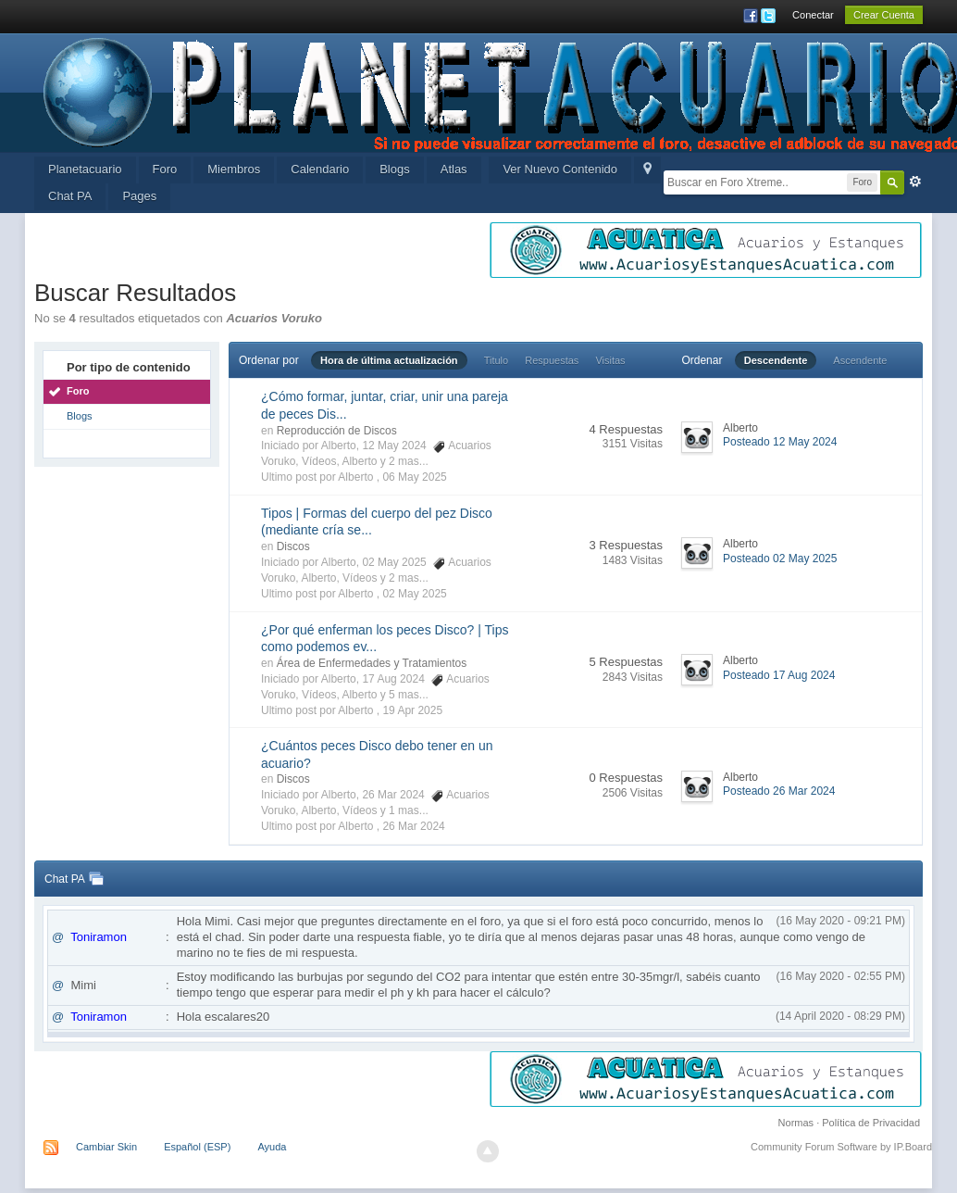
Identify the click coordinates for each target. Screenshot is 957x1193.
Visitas (610, 360)
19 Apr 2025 (412, 710)
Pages (139, 196)
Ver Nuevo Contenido (560, 169)
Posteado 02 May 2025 (780, 558)
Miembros (233, 169)
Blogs (394, 169)
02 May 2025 (414, 593)
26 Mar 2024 (413, 826)
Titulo (496, 360)
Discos (293, 546)
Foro (165, 169)
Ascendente (860, 360)
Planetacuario (85, 169)
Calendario (320, 169)
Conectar (813, 14)
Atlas (454, 169)
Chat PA (70, 196)
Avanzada (915, 181)
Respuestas (551, 360)
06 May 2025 (414, 477)
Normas (796, 1122)
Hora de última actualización (389, 360)
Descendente (775, 360)
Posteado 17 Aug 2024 (779, 675)
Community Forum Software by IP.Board (841, 1146)
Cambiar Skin (106, 1146)
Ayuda (271, 1146)
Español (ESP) (197, 1146)
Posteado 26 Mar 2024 (779, 791)
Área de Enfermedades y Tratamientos (371, 663)
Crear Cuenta (883, 14)
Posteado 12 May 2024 (780, 441)
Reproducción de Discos (337, 430)
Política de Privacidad (871, 1122)
